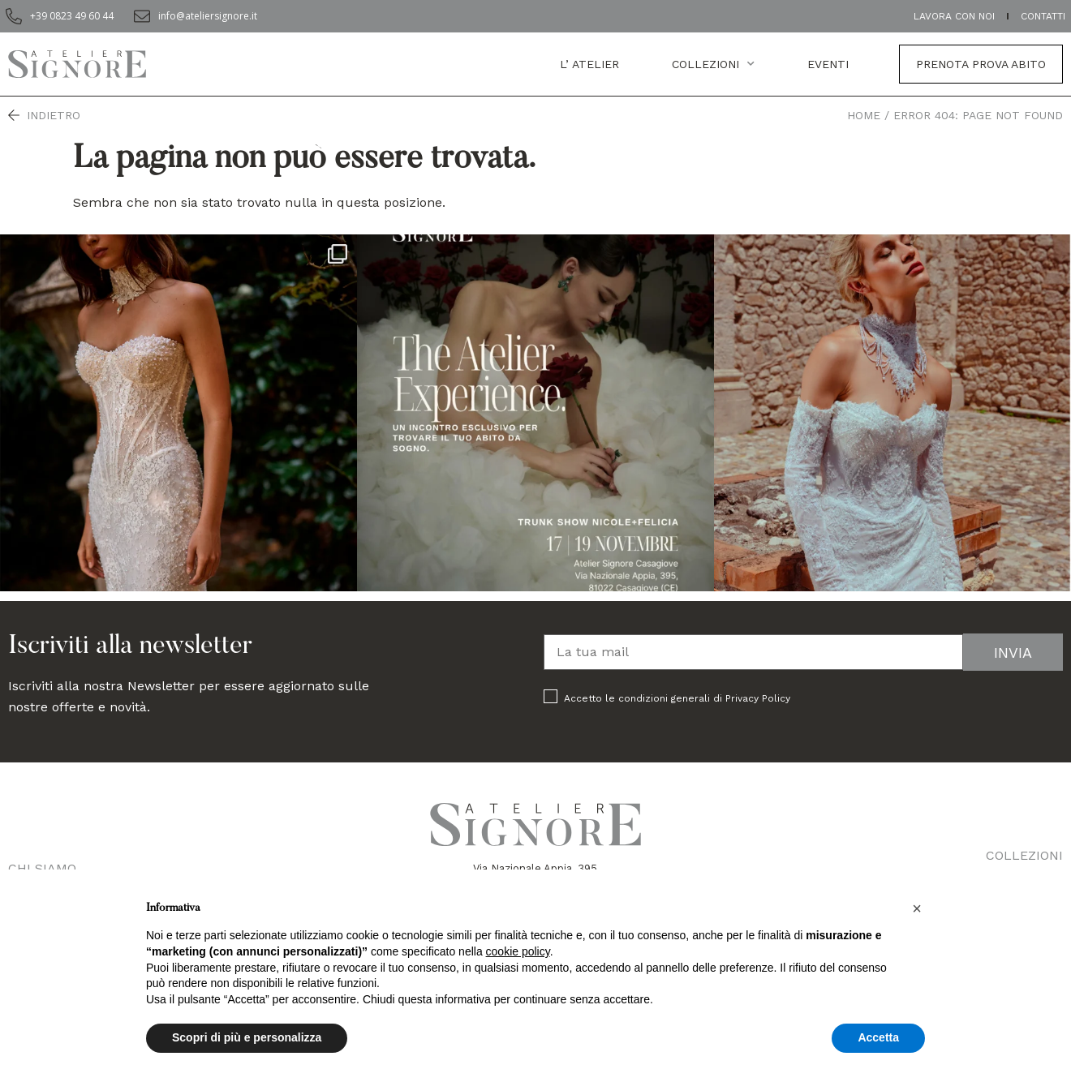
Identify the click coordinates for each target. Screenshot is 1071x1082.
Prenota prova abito (981, 64)
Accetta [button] (878, 1037)
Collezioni (713, 64)
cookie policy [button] (518, 951)
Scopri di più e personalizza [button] (246, 1037)
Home (863, 115)
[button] (917, 908)
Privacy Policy (757, 698)
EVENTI (828, 64)
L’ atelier (589, 64)
